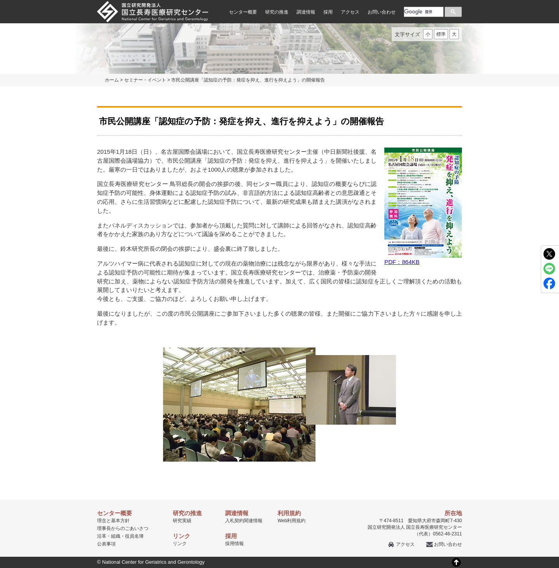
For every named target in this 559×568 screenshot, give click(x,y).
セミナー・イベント (145, 80)
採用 (328, 12)
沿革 (101, 536)
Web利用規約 (292, 520)
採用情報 (234, 543)
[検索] (423, 11)
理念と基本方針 (113, 520)
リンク (180, 543)
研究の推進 (276, 12)
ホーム (112, 80)
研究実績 (182, 520)
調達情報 (306, 12)
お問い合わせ (382, 12)
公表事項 (106, 544)
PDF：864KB (423, 206)
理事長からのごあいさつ (122, 528)
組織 (115, 536)
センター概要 (243, 12)
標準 (441, 34)
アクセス (350, 12)
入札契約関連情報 (243, 520)
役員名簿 (134, 536)
